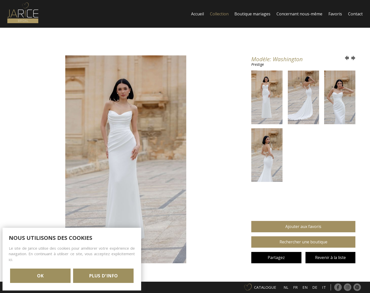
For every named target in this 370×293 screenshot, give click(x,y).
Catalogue (265, 287)
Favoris (335, 14)
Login (196, 41)
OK (40, 276)
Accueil (197, 14)
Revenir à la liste (330, 257)
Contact (355, 14)
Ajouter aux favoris (303, 226)
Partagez (276, 257)
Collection (219, 14)
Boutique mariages (252, 14)
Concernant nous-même (299, 14)
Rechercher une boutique (303, 242)
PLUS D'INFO (103, 276)
